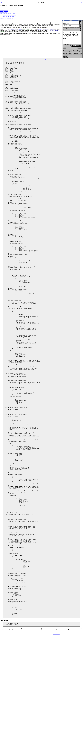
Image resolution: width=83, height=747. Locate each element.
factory (20, 29)
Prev (1, 2)
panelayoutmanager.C (41, 59)
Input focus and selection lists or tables (7, 13)
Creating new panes (4, 11)
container (39, 29)
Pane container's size (4, 10)
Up (56, 744)
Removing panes (3, 12)
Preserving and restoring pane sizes (6, 18)
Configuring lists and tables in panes (9, 15)
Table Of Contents (56, 745)
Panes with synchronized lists (8, 16)
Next (81, 2)
